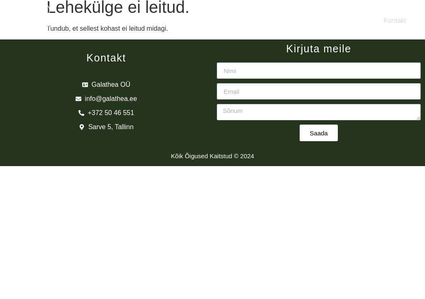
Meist (112, 20)
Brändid (177, 20)
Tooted (244, 20)
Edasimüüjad (319, 20)
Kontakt (394, 20)
